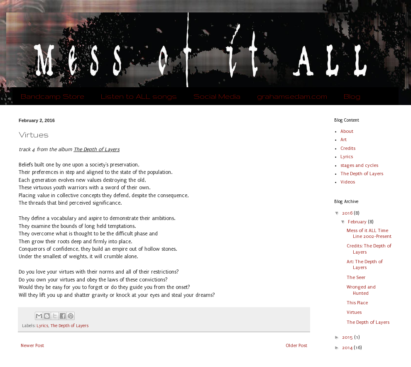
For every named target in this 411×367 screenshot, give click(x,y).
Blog (352, 96)
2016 (348, 213)
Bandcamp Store (52, 96)
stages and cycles (359, 165)
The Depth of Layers (69, 325)
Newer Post (32, 345)
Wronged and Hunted (361, 290)
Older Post (296, 345)
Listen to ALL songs (139, 96)
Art (343, 139)
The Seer (356, 277)
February (358, 222)
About (346, 131)
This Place (357, 303)
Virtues (354, 312)
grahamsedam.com (292, 96)
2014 (348, 347)
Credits (347, 148)
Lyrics (42, 325)
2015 (348, 337)
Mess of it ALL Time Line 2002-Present (369, 233)
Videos (347, 182)
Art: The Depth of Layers (365, 264)
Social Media (216, 96)
